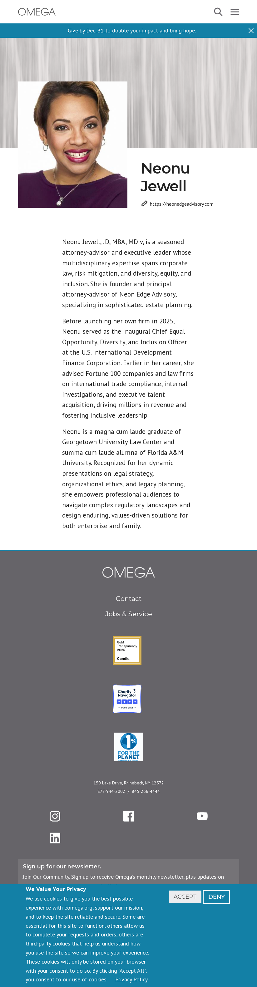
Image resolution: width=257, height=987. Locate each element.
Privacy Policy (131, 979)
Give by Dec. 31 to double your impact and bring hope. (132, 30)
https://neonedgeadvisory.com (182, 204)
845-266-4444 (146, 791)
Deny (216, 896)
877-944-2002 (111, 791)
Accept (185, 896)
